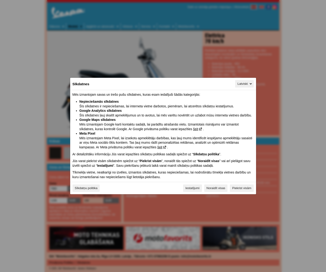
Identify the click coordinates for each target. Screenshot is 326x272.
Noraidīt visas (216, 188)
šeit (195, 129)
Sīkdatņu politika (86, 188)
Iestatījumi (192, 188)
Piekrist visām (241, 188)
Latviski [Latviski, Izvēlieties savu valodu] (244, 84)
